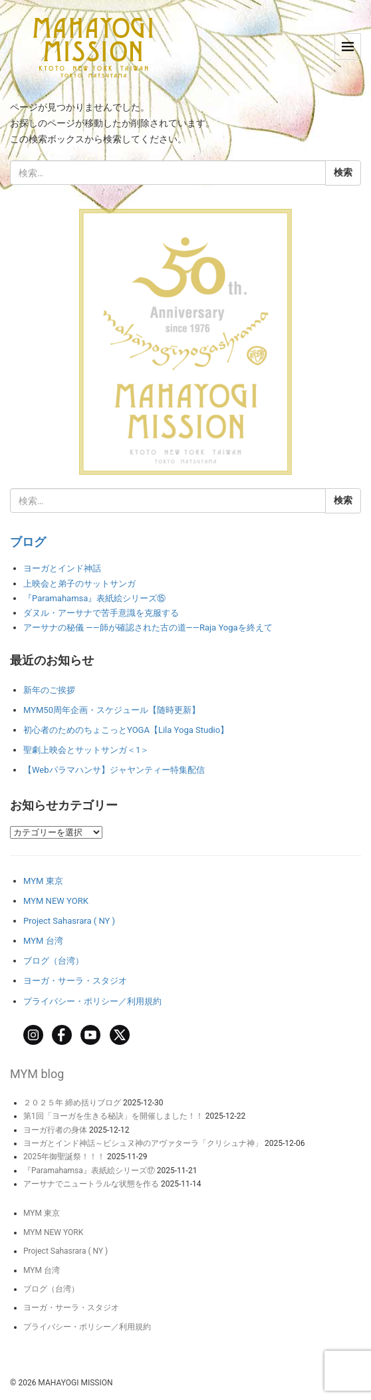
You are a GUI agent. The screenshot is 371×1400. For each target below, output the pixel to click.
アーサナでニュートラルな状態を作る (91, 1184)
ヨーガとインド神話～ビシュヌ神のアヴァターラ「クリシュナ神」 (143, 1143)
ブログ (28, 542)
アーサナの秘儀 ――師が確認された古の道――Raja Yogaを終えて (148, 627)
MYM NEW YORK (55, 901)
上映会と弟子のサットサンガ (79, 584)
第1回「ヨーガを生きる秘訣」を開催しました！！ (113, 1116)
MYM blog (37, 1074)
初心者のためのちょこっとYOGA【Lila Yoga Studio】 (126, 730)
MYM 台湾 (43, 941)
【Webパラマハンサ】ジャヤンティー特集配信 (114, 770)
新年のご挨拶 (49, 690)
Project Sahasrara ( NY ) (69, 921)
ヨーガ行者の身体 (55, 1130)
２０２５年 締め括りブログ (72, 1102)
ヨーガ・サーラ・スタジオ (75, 981)
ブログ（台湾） (53, 961)
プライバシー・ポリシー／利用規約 (92, 1001)
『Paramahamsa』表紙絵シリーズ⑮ (94, 598)
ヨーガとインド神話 (62, 568)
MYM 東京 (43, 881)
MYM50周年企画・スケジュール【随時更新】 (111, 710)
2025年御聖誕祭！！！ (64, 1156)
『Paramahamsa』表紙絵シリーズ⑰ (89, 1170)
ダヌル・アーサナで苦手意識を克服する (101, 613)
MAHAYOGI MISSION (75, 1382)
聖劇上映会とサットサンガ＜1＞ (86, 750)
